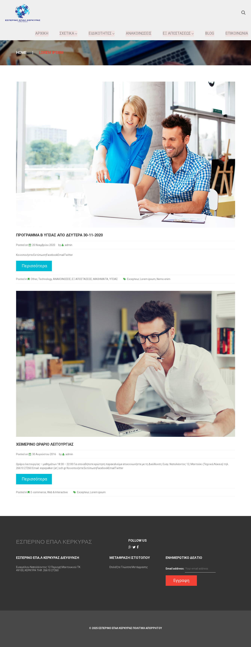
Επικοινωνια (236, 33)
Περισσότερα (34, 266)
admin (68, 244)
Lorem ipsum (148, 279)
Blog (208, 33)
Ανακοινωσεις (137, 33)
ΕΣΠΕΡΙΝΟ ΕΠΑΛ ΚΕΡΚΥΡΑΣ (54, 541)
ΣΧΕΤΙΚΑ (66, 33)
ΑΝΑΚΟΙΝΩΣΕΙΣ (62, 279)
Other (34, 279)
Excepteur (133, 279)
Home (21, 52)
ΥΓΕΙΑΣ (113, 279)
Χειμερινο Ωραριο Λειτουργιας (45, 444)
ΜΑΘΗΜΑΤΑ (100, 279)
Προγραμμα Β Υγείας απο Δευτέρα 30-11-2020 (59, 235)
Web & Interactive (57, 492)
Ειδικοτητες (99, 33)
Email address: (175, 568)
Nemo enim (163, 279)
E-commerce (38, 492)
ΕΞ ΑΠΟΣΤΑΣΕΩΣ (177, 33)
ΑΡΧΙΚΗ (39, 33)
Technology (45, 279)
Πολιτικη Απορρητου (147, 628)
